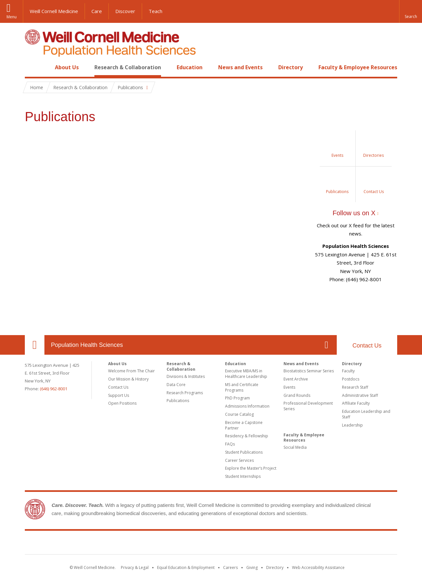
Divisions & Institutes (186, 376)
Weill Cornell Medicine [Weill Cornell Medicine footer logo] (211, 544)
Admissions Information (247, 406)
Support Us (118, 395)
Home (32, 67)
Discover (125, 11)
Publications (178, 400)
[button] (410, 11)
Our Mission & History (128, 379)
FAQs (230, 444)
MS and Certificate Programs (241, 387)
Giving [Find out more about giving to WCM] (252, 567)
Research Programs (185, 393)
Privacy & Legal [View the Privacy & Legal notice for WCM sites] (135, 567)
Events (289, 387)
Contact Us (366, 345)
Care (96, 11)
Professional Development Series (308, 406)
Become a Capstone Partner (244, 425)
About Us (67, 67)
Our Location (34, 345)
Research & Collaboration (127, 67)
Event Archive (296, 379)
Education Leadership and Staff (366, 414)
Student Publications (244, 452)
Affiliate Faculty (356, 403)
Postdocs (350, 379)
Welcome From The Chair (131, 371)
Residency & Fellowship (246, 436)
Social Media (295, 447)
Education (190, 67)
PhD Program (237, 398)
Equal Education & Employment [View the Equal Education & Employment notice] (186, 567)
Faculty (348, 371)
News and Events (240, 67)
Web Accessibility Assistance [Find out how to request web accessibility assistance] (318, 567)
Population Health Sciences (87, 345)
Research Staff (355, 387)
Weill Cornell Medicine (54, 11)
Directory (290, 67)
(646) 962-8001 (53, 389)
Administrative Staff (360, 395)
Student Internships (243, 476)
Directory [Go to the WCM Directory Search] (275, 567)
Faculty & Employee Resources (357, 67)
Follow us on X (354, 213)
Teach (155, 11)
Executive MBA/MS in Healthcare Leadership (246, 373)
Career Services (239, 460)
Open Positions (122, 403)
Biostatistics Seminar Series (309, 371)
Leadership (352, 425)
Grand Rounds (297, 395)
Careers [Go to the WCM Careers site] (230, 567)
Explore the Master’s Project (250, 468)
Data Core (176, 384)
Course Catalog (239, 414)
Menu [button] (12, 17)
